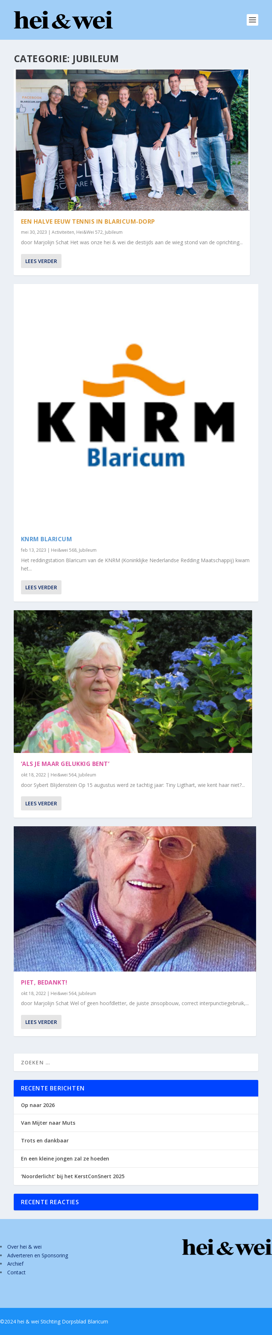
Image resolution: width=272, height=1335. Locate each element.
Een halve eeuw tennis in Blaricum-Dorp (88, 221)
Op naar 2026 (38, 1105)
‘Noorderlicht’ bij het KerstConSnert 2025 (72, 1176)
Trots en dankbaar (45, 1140)
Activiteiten (63, 232)
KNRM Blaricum (46, 539)
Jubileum (114, 232)
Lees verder (41, 260)
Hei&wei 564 (63, 775)
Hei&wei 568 (64, 550)
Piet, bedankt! (44, 982)
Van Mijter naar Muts (48, 1122)
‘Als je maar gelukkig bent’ (65, 764)
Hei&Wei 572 (89, 232)
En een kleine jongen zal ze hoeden (65, 1158)
